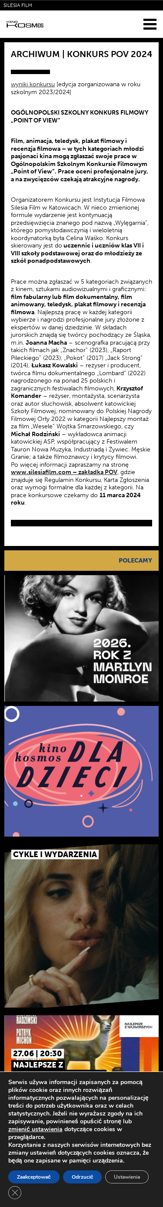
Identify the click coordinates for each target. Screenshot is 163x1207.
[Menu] (150, 23)
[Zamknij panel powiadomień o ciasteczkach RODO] (14, 1192)
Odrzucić (82, 1176)
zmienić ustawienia (35, 1129)
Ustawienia (127, 1176)
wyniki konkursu (33, 84)
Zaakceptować (34, 1176)
